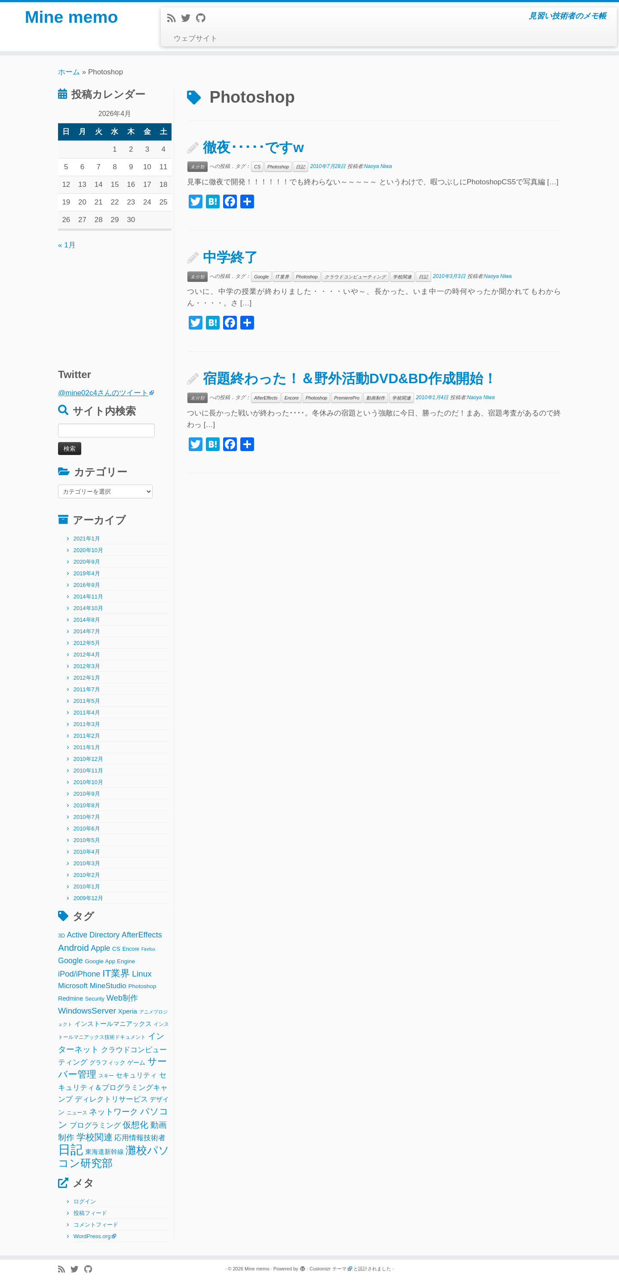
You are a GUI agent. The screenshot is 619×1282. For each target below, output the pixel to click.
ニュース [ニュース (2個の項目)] (77, 1113)
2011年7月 (87, 689)
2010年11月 (88, 770)
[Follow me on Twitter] (188, 18)
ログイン (85, 1201)
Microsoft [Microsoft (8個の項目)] (73, 986)
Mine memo (71, 17)
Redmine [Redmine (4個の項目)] (70, 998)
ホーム (69, 72)
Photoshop (278, 166)
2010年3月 (87, 863)
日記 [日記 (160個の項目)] (70, 1149)
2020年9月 (87, 562)
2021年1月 (87, 538)
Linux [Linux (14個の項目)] (142, 973)
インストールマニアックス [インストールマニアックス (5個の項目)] (113, 1023)
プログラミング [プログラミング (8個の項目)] (95, 1125)
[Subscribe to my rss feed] (174, 18)
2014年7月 (87, 631)
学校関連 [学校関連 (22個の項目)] (95, 1137)
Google (261, 276)
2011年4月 (87, 712)
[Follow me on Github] (203, 18)
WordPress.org (92, 1236)
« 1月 (67, 245)
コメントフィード (96, 1224)
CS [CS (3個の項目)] (116, 949)
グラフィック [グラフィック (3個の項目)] (107, 1062)
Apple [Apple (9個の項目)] (100, 948)
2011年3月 (87, 724)
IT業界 (282, 276)
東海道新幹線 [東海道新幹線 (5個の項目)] (104, 1151)
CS (257, 166)
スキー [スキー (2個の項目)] (106, 1076)
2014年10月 (88, 608)
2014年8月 (87, 620)
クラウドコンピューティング (355, 276)
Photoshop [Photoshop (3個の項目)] (142, 986)
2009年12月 (88, 898)
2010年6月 (87, 828)
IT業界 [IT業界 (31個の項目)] (116, 973)
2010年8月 (87, 805)
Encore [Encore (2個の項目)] (131, 949)
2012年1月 (87, 678)
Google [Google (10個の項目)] (70, 960)
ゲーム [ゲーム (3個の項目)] (136, 1062)
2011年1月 (87, 747)
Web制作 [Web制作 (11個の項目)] (122, 997)
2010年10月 (88, 782)
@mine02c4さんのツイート (103, 393)
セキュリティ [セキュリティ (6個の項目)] (136, 1075)
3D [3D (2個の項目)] (61, 936)
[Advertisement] (111, 305)
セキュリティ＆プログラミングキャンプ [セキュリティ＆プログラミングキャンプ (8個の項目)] (113, 1087)
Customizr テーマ (328, 1268)
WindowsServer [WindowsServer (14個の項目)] (87, 1010)
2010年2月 (87, 875)
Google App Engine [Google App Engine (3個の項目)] (110, 961)
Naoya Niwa (378, 166)
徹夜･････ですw (253, 147)
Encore (292, 397)
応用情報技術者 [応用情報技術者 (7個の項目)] (139, 1138)
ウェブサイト (196, 38)
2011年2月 (87, 736)
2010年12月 (88, 759)
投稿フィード (90, 1213)
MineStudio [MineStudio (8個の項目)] (108, 986)
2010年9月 (87, 794)
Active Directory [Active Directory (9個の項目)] (93, 935)
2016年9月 (87, 585)
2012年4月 (87, 654)
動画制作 (375, 397)
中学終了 (230, 257)
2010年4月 (87, 852)
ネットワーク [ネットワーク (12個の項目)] (113, 1111)
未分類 (197, 166)
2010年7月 (87, 817)
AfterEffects (265, 397)
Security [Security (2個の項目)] (94, 999)
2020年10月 (88, 550)
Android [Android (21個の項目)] (73, 947)
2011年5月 (87, 701)
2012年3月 (87, 666)
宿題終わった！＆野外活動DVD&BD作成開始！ (350, 378)
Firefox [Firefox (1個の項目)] (148, 949)
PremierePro (346, 397)
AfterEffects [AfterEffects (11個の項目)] (142, 934)
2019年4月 (87, 573)
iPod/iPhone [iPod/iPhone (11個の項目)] (79, 973)
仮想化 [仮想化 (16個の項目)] (135, 1124)
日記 (300, 166)
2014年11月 (88, 596)
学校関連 (402, 276)
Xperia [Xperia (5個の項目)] (127, 1011)
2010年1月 (87, 886)
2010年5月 (87, 840)
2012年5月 (87, 643)
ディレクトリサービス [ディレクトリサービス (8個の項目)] (111, 1099)
